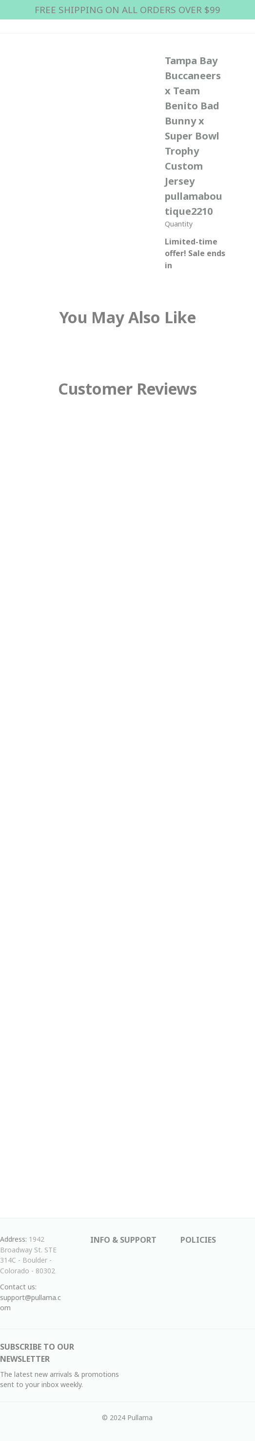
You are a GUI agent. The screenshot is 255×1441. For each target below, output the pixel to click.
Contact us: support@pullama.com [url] (30, 1297)
